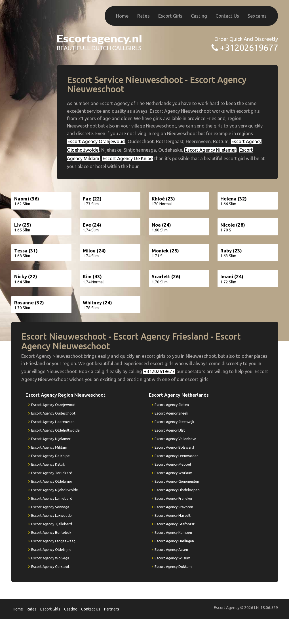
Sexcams (257, 15)
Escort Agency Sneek (171, 413)
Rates (143, 15)
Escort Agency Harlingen (174, 541)
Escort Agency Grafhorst (175, 524)
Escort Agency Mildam (49, 447)
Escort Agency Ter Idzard (51, 473)
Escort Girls (170, 15)
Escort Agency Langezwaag (53, 541)
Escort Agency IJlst (170, 430)
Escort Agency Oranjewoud (96, 141)
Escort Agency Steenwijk (174, 422)
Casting (199, 15)
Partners (111, 609)
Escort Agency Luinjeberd (51, 498)
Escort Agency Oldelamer (51, 481)
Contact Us (227, 15)
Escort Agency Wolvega (50, 558)
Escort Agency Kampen (173, 532)
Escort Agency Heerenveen (53, 422)
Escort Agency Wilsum (172, 558)
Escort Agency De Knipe (128, 158)
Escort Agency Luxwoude (51, 515)
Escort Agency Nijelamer (210, 149)
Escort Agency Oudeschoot (53, 413)
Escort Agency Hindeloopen (177, 490)
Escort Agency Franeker (174, 498)
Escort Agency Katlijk (48, 464)
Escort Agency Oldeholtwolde (55, 430)
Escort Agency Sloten (172, 405)
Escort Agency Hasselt (173, 515)
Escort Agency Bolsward (174, 447)
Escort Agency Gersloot (50, 566)
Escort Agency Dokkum (173, 566)
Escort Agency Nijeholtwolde (54, 490)
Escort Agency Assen (171, 549)
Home (122, 15)
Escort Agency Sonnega (50, 507)
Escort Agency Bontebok (51, 532)
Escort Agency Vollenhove (175, 439)
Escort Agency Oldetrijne (51, 549)
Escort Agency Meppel (173, 464)
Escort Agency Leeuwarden (177, 456)
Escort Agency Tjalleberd (51, 524)
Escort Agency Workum (173, 473)
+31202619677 (249, 48)
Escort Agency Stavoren (174, 507)
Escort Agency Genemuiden (177, 481)
